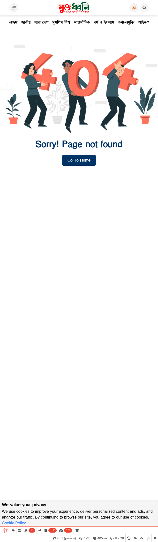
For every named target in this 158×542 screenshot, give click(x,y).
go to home (79, 160)
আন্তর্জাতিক (82, 22)
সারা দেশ (41, 22)
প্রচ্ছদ (13, 22)
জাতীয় (25, 22)
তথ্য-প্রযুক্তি (126, 22)
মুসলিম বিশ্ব (61, 22)
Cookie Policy (14, 523)
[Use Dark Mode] (133, 7)
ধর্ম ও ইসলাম (104, 22)
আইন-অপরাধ (148, 22)
